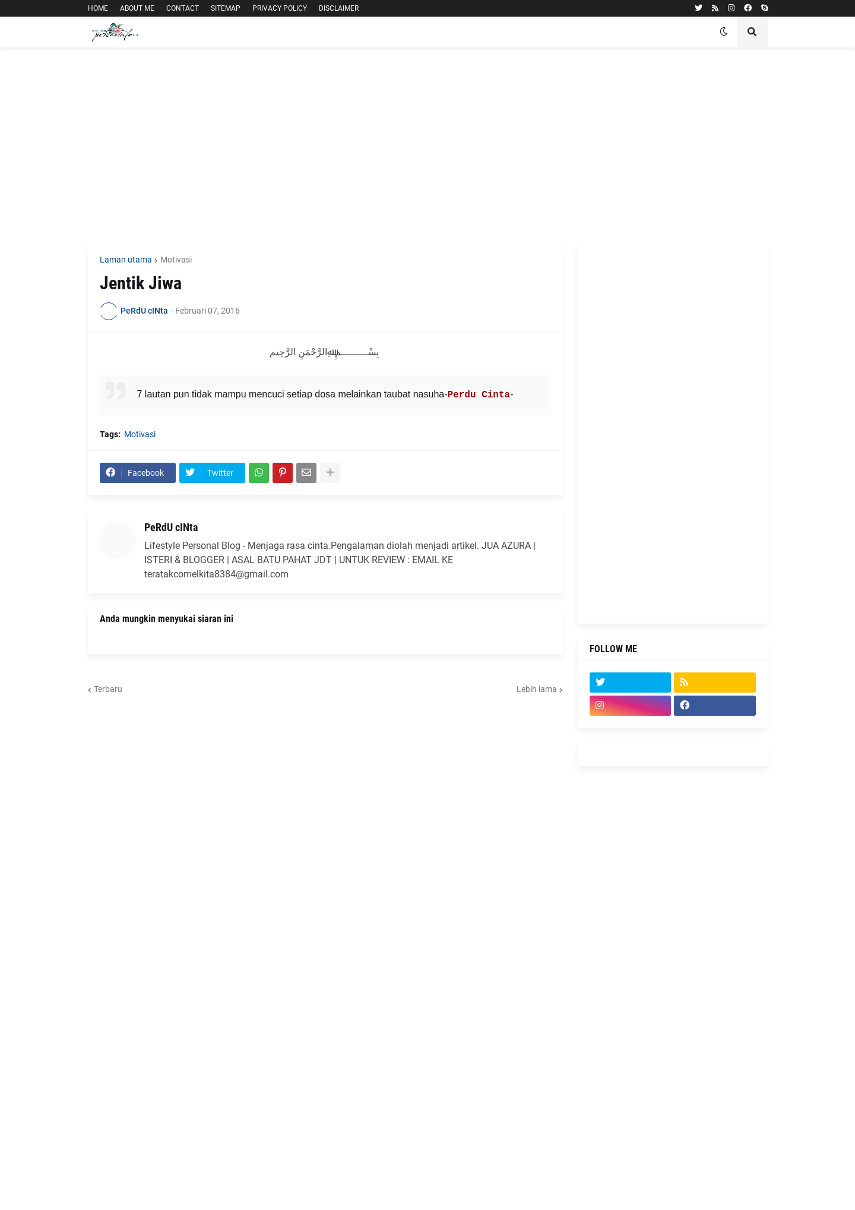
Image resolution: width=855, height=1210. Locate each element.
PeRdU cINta (171, 527)
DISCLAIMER (339, 8)
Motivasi (176, 259)
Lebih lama (537, 689)
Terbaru (108, 689)
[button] (724, 32)
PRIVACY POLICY (279, 8)
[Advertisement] (428, 145)
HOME (98, 8)
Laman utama (126, 259)
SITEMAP (225, 8)
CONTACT (182, 8)
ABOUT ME (137, 8)
